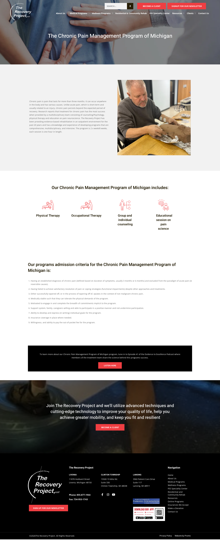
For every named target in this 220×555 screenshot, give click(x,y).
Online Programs (176, 501)
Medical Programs (79, 13)
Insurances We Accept (178, 505)
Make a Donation (176, 508)
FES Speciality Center (159, 13)
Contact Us (203, 13)
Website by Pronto (183, 535)
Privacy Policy (166, 535)
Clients (191, 13)
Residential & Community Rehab (131, 13)
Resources (178, 13)
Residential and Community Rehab (176, 493)
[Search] (130, 6)
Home (170, 475)
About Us (61, 13)
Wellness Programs (102, 13)
